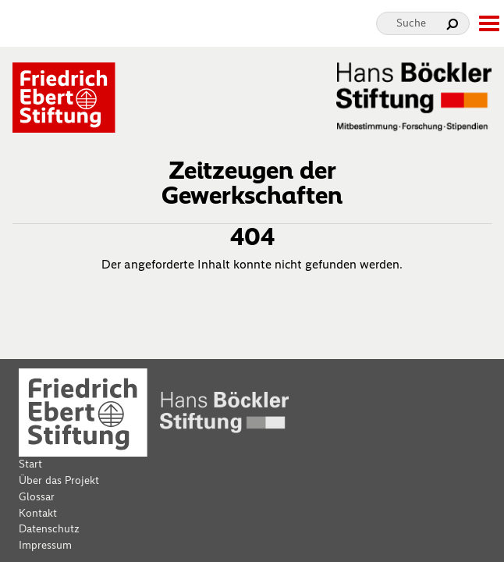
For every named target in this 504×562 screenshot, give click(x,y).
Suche (411, 23)
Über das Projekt (59, 480)
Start (30, 464)
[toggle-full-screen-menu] (488, 23)
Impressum (45, 545)
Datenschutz (49, 528)
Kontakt (38, 513)
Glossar (37, 496)
